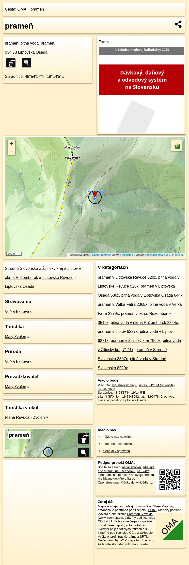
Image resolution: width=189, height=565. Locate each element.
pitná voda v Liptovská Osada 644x (152, 295)
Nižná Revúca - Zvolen (25, 417)
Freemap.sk (127, 254)
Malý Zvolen (15, 337)
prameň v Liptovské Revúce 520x (127, 277)
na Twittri (143, 471)
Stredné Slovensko (21, 268)
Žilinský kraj (52, 268)
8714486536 (106, 389)
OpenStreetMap (101, 254)
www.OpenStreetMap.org (155, 506)
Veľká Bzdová (17, 311)
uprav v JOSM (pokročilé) (156, 385)
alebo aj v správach (116, 451)
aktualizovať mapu (124, 385)
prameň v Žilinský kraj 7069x (136, 341)
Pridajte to (132, 540)
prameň (37, 9)
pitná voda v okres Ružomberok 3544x (144, 323)
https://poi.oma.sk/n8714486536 (164, 254)
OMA (21, 9)
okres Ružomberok (21, 277)
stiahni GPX (106, 396)
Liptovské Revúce (57, 277)
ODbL (152, 510)
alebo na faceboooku (117, 444)
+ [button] (11, 144)
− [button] (11, 151)
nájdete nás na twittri (117, 436)
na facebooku (131, 467)
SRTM (144, 536)
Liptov (72, 268)
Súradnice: (14, 76)
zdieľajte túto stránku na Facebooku (126, 469)
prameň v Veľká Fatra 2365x (122, 304)
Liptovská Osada (19, 286)
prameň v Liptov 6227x (118, 331)
